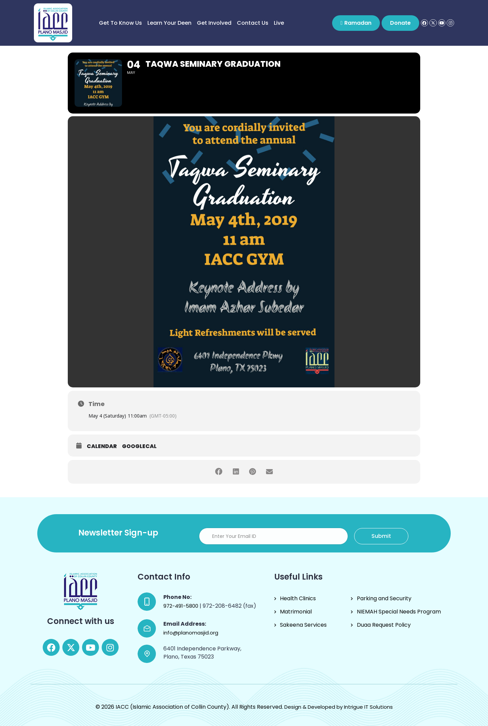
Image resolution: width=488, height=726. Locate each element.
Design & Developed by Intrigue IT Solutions (338, 706)
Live (279, 23)
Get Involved (214, 23)
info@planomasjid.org (190, 632)
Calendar (102, 446)
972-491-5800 (181, 605)
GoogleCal (139, 446)
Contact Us (252, 23)
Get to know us (120, 23)
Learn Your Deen (169, 23)
